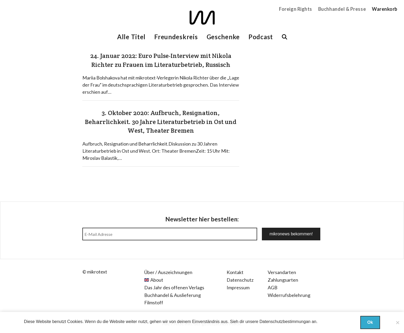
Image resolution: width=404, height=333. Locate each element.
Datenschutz (240, 280)
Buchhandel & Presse (342, 9)
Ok (370, 322)
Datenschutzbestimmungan (285, 321)
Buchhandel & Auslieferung (172, 295)
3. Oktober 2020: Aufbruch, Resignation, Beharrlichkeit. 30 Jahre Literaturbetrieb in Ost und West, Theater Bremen (160, 122)
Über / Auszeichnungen (168, 272)
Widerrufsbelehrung (289, 295)
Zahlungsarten (283, 280)
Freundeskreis (176, 37)
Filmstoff (153, 302)
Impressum (238, 287)
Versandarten (282, 272)
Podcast (260, 37)
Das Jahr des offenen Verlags (174, 287)
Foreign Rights (295, 9)
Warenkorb (384, 9)
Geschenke (223, 37)
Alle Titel (131, 37)
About (156, 280)
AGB (272, 287)
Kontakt (235, 272)
